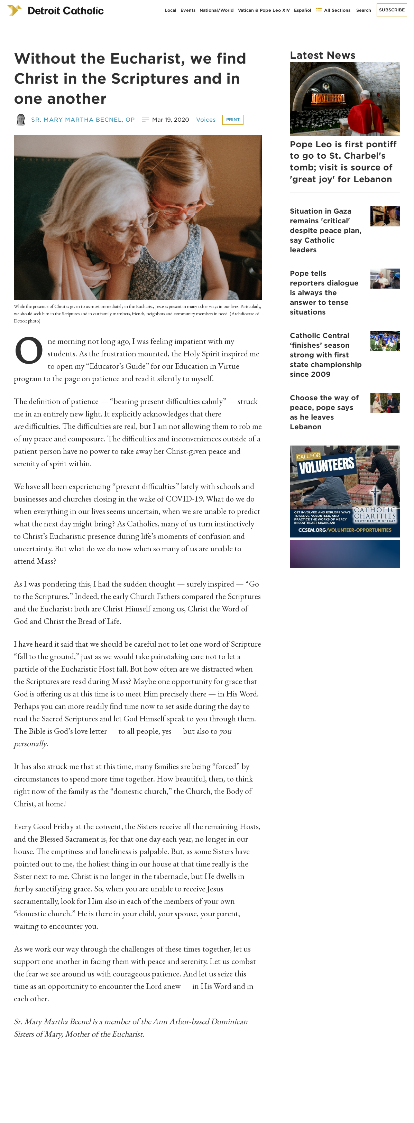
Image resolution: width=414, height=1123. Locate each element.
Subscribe (392, 9)
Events (188, 10)
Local (170, 10)
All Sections (332, 10)
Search (363, 10)
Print (233, 119)
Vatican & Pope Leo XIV (264, 10)
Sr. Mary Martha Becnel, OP (83, 119)
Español (302, 10)
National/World (217, 10)
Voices (205, 119)
